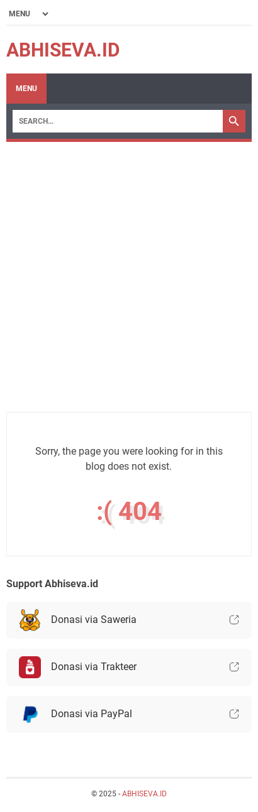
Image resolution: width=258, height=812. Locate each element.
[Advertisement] (129, 283)
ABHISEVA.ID (63, 50)
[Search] (118, 121)
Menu (26, 88)
